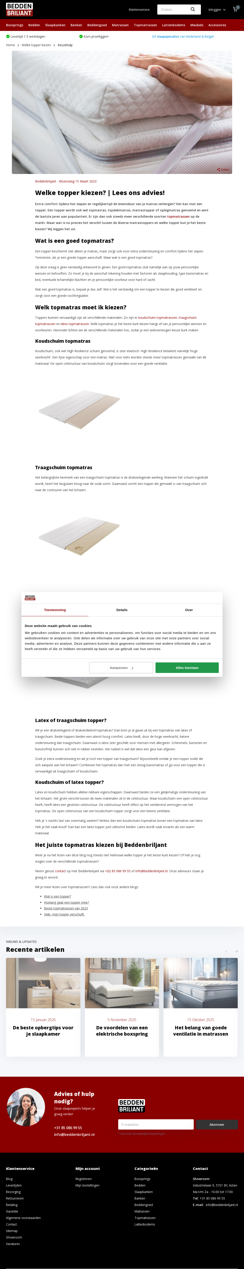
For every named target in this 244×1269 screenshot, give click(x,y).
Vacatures (13, 1244)
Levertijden (14, 1186)
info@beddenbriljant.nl (151, 871)
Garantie (12, 1212)
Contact (11, 1225)
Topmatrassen (145, 25)
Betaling (12, 1205)
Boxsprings (14, 25)
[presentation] (226, 952)
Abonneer (216, 1125)
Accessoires (217, 25)
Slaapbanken (55, 25)
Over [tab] (189, 610)
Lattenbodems (173, 25)
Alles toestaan (187, 668)
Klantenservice (139, 9)
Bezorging (13, 1192)
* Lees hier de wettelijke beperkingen (141, 1134)
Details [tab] (122, 610)
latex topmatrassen (75, 324)
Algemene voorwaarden (23, 1218)
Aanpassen (121, 668)
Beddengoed (97, 25)
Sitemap (12, 1231)
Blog (9, 1179)
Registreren (84, 1179)
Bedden (34, 25)
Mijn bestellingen (88, 1186)
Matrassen (120, 25)
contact (60, 871)
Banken (76, 25)
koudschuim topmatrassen (157, 318)
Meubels (196, 25)
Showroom (14, 1238)
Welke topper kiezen (36, 45)
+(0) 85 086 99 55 (117, 871)
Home (10, 45)
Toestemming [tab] (55, 610)
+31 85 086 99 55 (68, 1128)
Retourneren (15, 1199)
